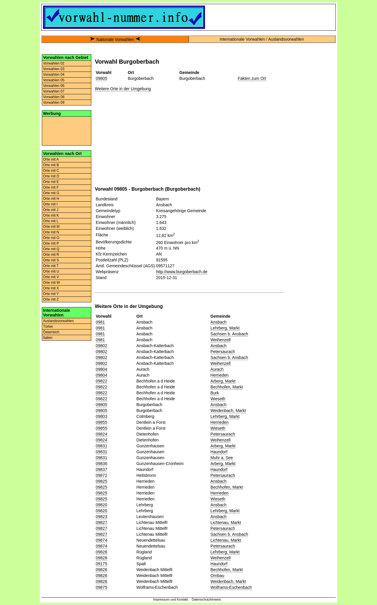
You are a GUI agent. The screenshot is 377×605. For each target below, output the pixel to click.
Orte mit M (51, 227)
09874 (101, 540)
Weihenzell (221, 339)
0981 (100, 322)
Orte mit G (51, 193)
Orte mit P (51, 243)
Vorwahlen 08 (54, 97)
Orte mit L (51, 221)
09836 (101, 463)
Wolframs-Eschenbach (231, 587)
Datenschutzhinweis (206, 599)
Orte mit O (51, 238)
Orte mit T (51, 266)
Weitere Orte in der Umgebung (123, 88)
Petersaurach (223, 351)
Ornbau (217, 575)
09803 (101, 416)
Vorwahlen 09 (54, 102)
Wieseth (218, 398)
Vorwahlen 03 (54, 69)
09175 (101, 563)
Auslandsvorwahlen (58, 321)
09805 (101, 78)
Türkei (48, 326)
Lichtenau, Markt (226, 522)
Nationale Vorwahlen (115, 39)
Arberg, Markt (223, 381)
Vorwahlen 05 (54, 80)
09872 (101, 475)
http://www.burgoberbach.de (181, 271)
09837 (101, 469)
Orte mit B (51, 165)
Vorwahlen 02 (54, 63)
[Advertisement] (66, 130)
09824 (101, 434)
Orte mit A (51, 159)
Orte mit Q (51, 249)
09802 (101, 345)
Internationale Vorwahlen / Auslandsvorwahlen (262, 39)
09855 (101, 422)
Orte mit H (51, 199)
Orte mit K (51, 215)
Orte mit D (51, 176)
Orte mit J (50, 210)
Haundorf (219, 451)
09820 (101, 504)
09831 (101, 446)
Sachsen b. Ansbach (229, 334)
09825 (101, 481)
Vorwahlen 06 (54, 86)
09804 (101, 369)
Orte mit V (51, 277)
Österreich (51, 332)
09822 (101, 381)
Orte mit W (51, 283)
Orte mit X (51, 288)
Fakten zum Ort (252, 78)
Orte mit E (51, 182)
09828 (101, 552)
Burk (215, 392)
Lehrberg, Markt (225, 328)
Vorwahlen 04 (54, 74)
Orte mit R (51, 255)
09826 (101, 569)
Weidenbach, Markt (228, 410)
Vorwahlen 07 (54, 91)
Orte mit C (51, 171)
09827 (101, 522)
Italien (47, 338)
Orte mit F (51, 187)
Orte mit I (50, 204)
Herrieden (220, 375)
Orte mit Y (51, 294)
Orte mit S (51, 260)
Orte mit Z (51, 299)
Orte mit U (51, 271)
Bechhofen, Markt (227, 387)
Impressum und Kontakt (170, 599)
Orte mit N (51, 232)
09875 (101, 587)
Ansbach (218, 322)
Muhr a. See (222, 457)
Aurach (217, 369)
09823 (101, 516)
